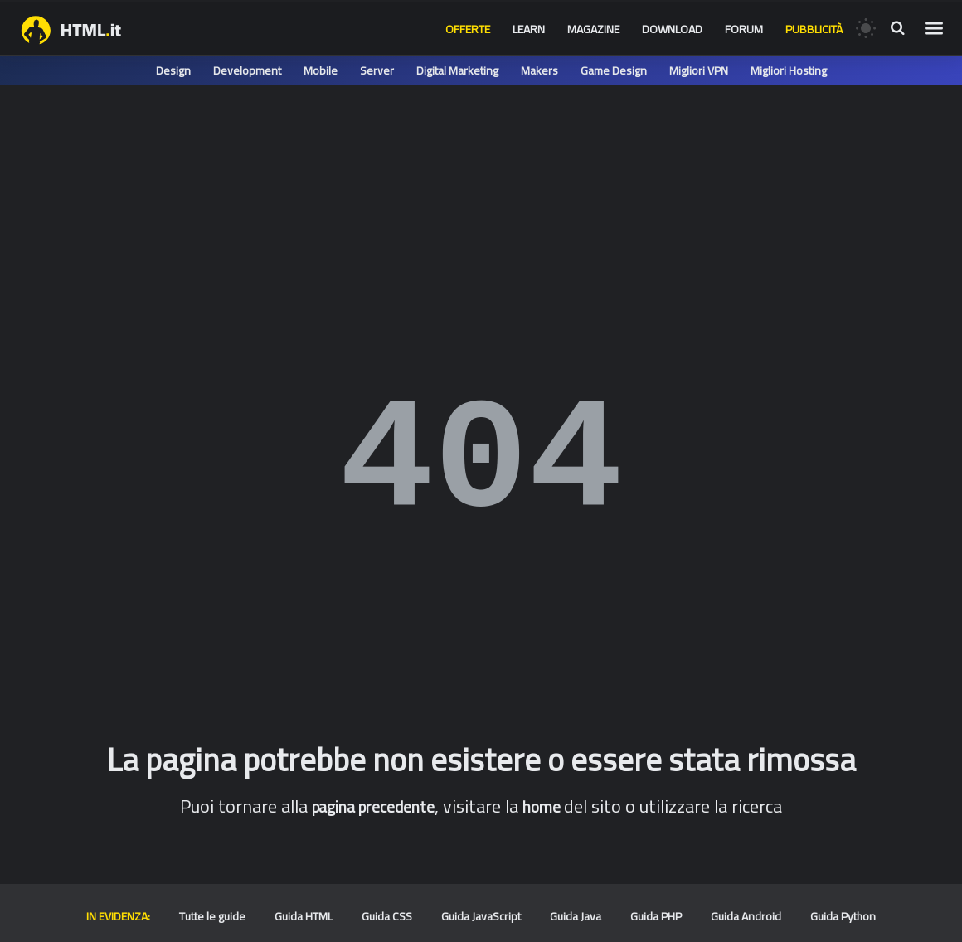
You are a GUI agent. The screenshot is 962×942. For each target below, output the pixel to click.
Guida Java (575, 916)
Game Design (614, 70)
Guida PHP (656, 916)
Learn (529, 29)
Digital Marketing (457, 70)
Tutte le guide (212, 916)
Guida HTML (304, 916)
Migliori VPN (698, 70)
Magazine (593, 29)
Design (173, 70)
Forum (744, 29)
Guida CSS (387, 916)
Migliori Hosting (789, 70)
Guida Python (843, 916)
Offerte (467, 29)
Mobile (321, 70)
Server (377, 70)
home (541, 807)
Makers (539, 70)
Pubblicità (814, 29)
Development (247, 70)
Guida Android (746, 916)
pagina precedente (373, 807)
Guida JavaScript (481, 916)
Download (672, 29)
